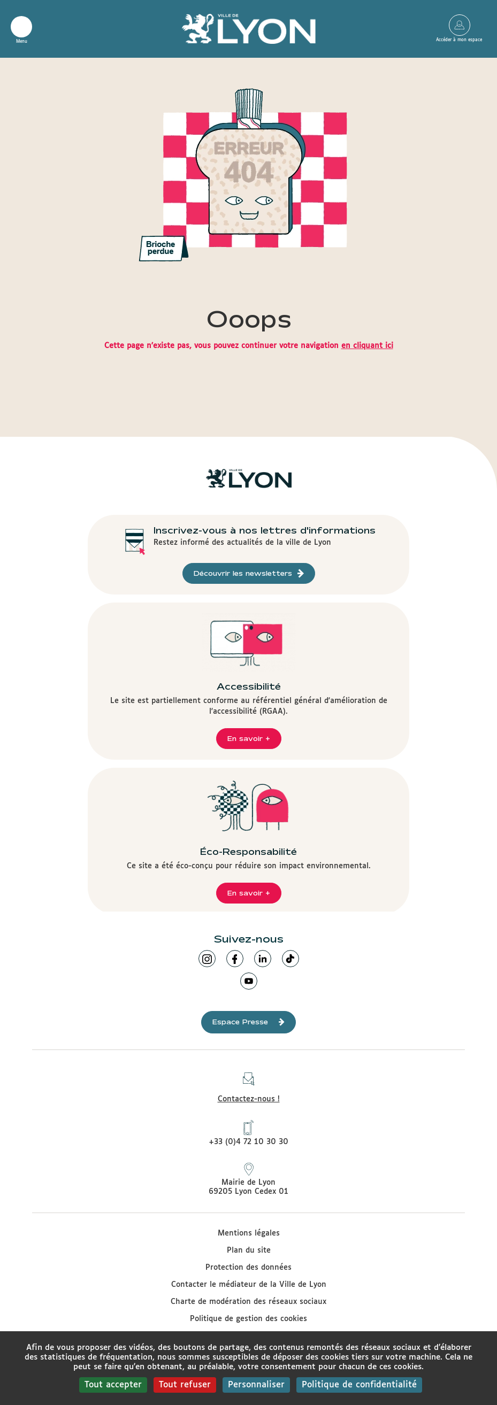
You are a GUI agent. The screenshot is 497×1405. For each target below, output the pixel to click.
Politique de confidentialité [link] (359, 1384)
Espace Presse (248, 1022)
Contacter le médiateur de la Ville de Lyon (248, 1284)
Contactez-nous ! (249, 1084)
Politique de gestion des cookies (248, 1319)
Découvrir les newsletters (249, 573)
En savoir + (248, 738)
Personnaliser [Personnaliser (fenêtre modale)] (256, 1384)
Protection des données (248, 1267)
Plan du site (249, 1250)
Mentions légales (249, 1233)
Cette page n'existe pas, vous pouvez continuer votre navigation (248, 346)
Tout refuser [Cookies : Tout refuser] (185, 1384)
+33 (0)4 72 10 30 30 (248, 1133)
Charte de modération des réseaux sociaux (248, 1302)
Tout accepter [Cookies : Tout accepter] (113, 1384)
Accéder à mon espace (459, 25)
